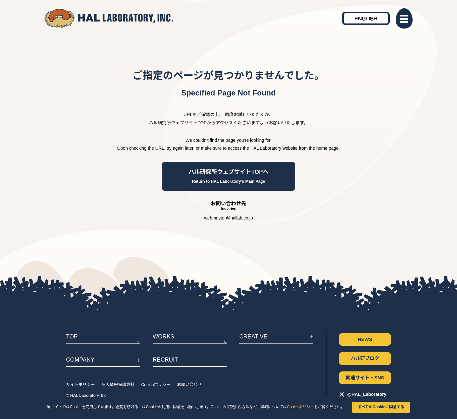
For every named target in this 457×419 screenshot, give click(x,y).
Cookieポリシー (300, 407)
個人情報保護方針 (118, 385)
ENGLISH (365, 18)
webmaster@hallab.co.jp (228, 217)
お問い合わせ (189, 385)
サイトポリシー (80, 385)
